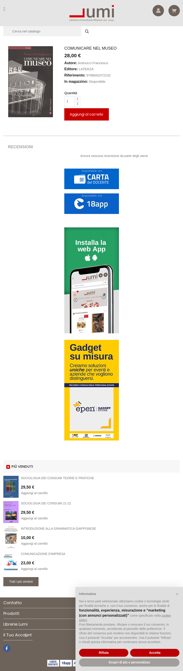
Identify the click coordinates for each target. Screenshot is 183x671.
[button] (177, 594)
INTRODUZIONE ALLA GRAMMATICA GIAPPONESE (58, 528)
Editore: (71, 69)
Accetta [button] (155, 652)
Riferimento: (74, 75)
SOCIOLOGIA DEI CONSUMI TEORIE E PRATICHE (57, 478)
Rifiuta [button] (104, 652)
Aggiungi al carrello (86, 114)
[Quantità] (69, 101)
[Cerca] (48, 31)
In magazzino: (76, 81)
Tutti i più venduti (21, 581)
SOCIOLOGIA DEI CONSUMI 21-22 (46, 503)
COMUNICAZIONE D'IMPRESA (43, 554)
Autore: (70, 63)
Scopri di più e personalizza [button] (129, 662)
